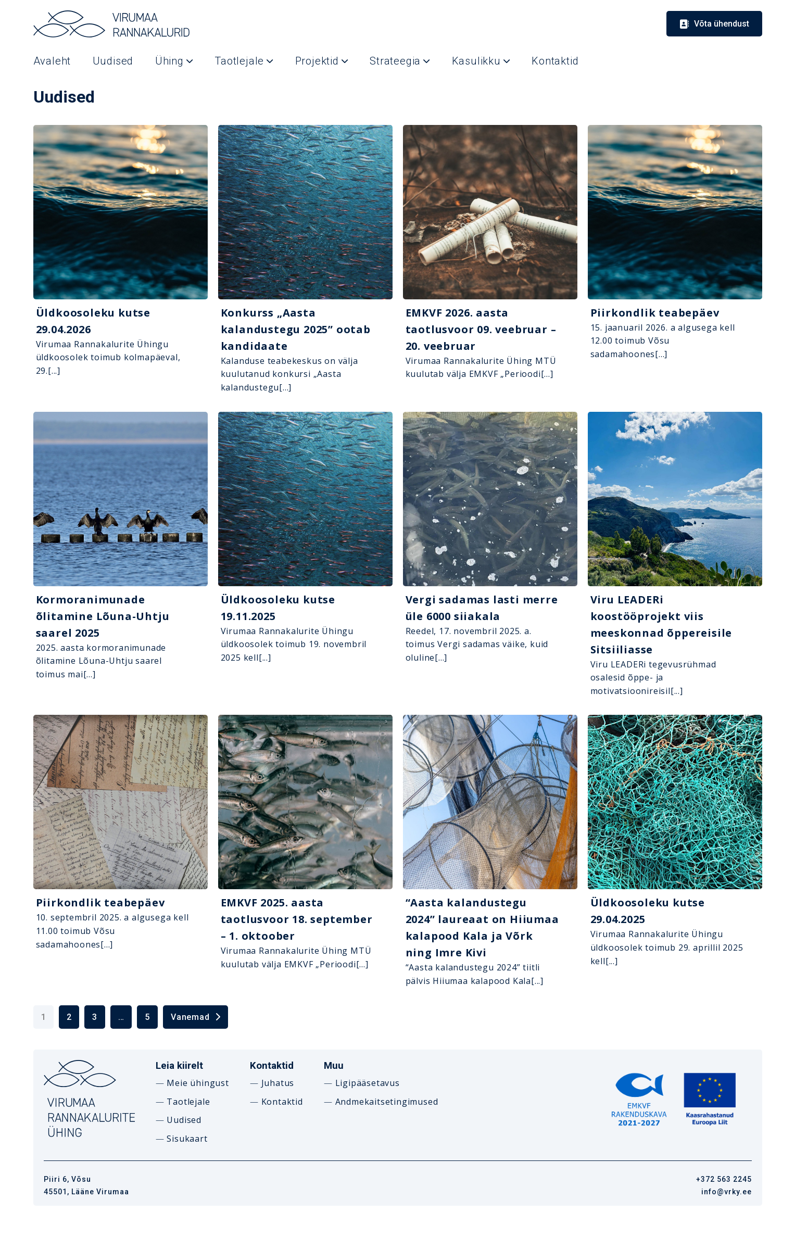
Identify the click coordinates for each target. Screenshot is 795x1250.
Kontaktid (282, 1101)
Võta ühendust (721, 24)
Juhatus (278, 1083)
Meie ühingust (198, 1083)
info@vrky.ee (726, 1191)
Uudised (184, 1120)
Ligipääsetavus (367, 1083)
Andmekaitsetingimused (386, 1101)
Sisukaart (187, 1138)
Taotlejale (188, 1101)
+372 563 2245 (724, 1179)
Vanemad (190, 1017)
